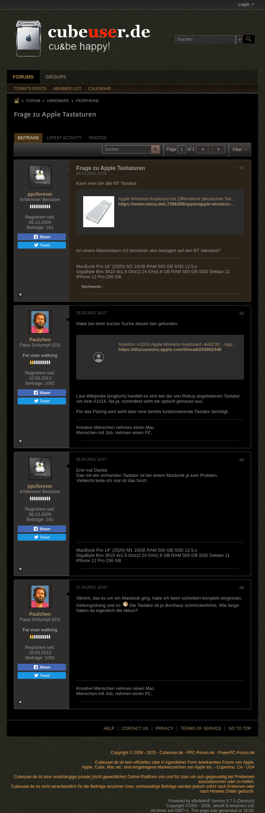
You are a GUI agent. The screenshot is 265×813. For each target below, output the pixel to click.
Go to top (239, 728)
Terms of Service (200, 728)
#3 (241, 460)
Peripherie (87, 101)
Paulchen (40, 339)
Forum (33, 101)
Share (41, 237)
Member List (67, 88)
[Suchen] (209, 39)
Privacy (165, 728)
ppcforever (40, 194)
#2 (241, 313)
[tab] (28, 138)
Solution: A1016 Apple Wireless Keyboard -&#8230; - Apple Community (189, 344)
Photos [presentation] (97, 138)
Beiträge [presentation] (28, 138)
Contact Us (135, 728)
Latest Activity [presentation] (64, 138)
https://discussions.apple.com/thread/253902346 (169, 349)
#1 (241, 167)
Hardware (58, 101)
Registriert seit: (40, 217)
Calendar (99, 88)
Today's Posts (30, 88)
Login (246, 4)
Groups (56, 77)
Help (109, 728)
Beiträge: (36, 227)
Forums (23, 77)
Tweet (42, 245)
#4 (241, 587)
